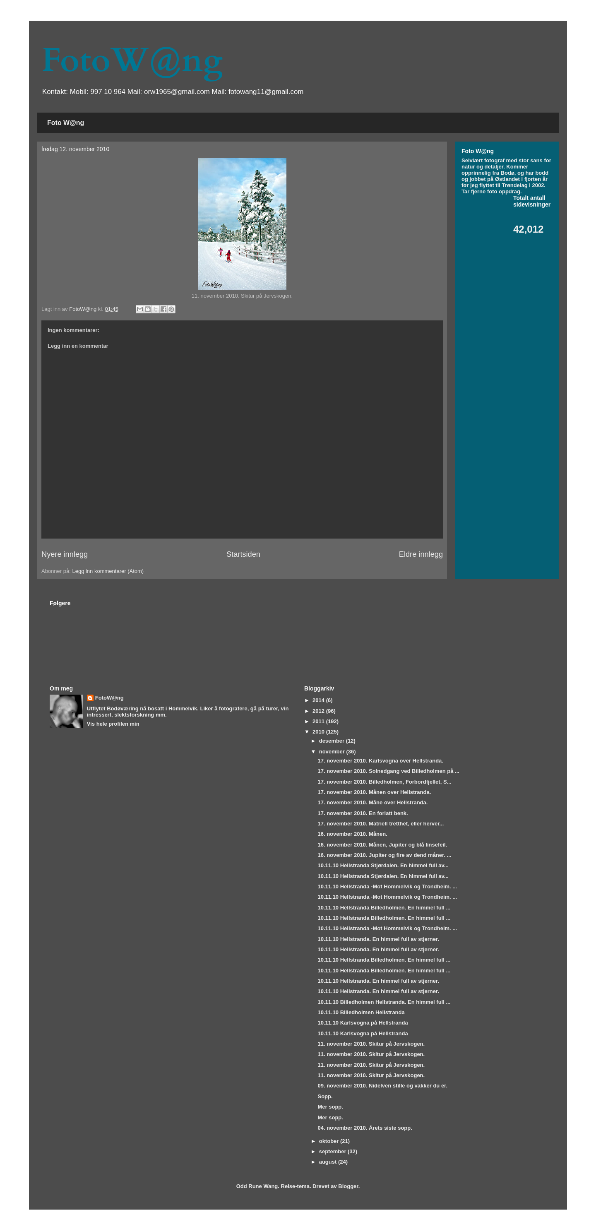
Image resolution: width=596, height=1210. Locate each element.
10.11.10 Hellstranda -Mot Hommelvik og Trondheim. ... (387, 886)
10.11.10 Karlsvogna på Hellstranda (362, 1023)
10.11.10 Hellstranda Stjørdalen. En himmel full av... (382, 865)
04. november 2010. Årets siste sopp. (364, 1128)
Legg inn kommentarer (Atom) (108, 571)
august (328, 1162)
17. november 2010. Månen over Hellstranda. (374, 792)
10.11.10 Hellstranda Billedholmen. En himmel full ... (383, 907)
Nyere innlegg (64, 554)
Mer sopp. (330, 1107)
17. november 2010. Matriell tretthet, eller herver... (380, 823)
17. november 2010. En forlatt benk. (362, 813)
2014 (319, 700)
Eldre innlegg (421, 554)
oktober (329, 1141)
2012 (319, 711)
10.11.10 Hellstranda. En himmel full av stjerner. (378, 939)
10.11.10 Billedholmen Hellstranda (360, 1012)
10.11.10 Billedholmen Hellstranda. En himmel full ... (383, 1002)
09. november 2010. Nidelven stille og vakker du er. (382, 1086)
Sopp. (324, 1096)
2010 (319, 732)
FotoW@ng (132, 60)
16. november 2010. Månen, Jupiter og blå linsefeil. (382, 845)
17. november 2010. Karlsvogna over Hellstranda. (380, 761)
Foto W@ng (65, 122)
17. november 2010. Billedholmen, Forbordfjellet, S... (384, 782)
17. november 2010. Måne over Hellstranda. (372, 802)
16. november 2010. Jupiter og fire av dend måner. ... (384, 855)
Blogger (348, 1186)
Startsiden (243, 554)
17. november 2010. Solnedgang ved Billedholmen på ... (388, 771)
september (333, 1151)
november (332, 751)
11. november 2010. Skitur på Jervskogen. (371, 1044)
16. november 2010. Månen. (352, 834)
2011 (319, 721)
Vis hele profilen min (113, 724)
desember (332, 741)
